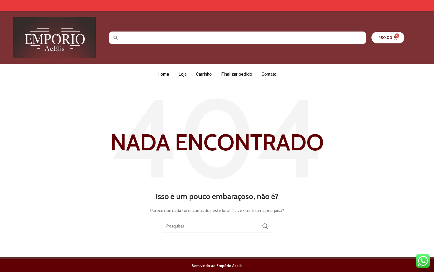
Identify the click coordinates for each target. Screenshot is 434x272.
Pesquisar (265, 226)
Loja (183, 74)
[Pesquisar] (217, 226)
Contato (269, 74)
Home (163, 74)
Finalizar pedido (236, 74)
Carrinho (204, 74)
